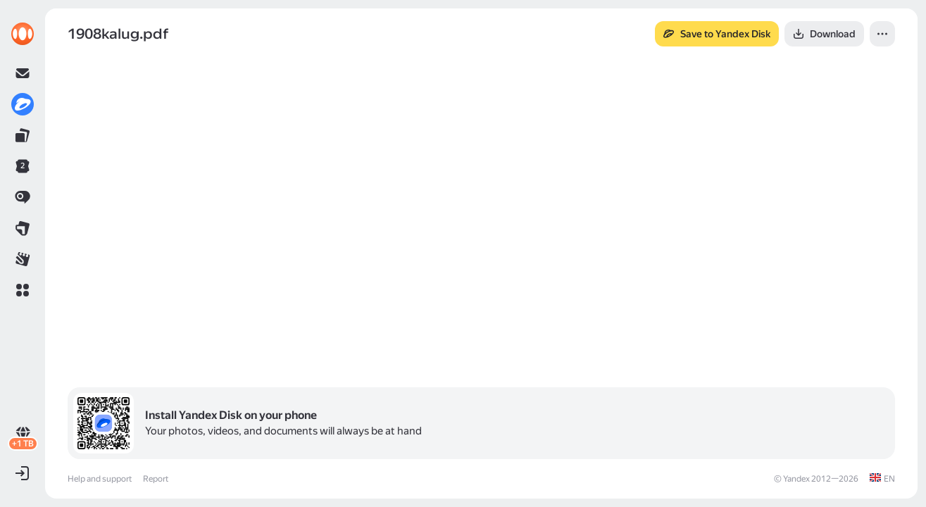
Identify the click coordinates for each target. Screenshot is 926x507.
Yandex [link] (796, 479)
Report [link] (155, 479)
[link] (22, 34)
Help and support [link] (100, 479)
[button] (22, 290)
